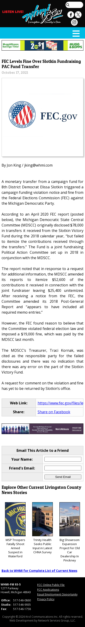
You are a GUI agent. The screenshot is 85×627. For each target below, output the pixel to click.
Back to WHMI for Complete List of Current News (39, 571)
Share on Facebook (54, 411)
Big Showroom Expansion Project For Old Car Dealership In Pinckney (69, 532)
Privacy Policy (45, 599)
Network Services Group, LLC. (57, 620)
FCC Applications (48, 590)
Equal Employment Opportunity (57, 594)
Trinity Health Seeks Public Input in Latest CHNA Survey (42, 528)
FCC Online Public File (51, 585)
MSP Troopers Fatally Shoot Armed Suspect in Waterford (15, 530)
